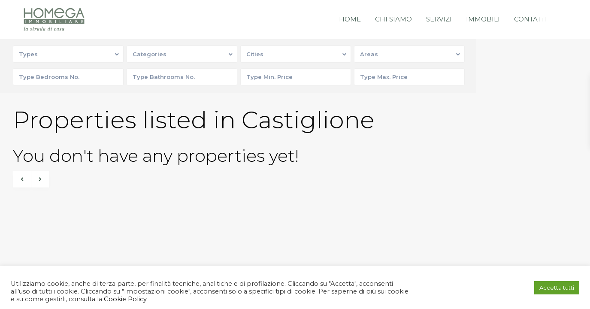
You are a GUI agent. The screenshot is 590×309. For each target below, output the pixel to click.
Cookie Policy (124, 299)
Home (350, 19)
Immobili (483, 19)
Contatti (530, 19)
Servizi (439, 19)
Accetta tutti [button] (556, 287)
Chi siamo (393, 19)
